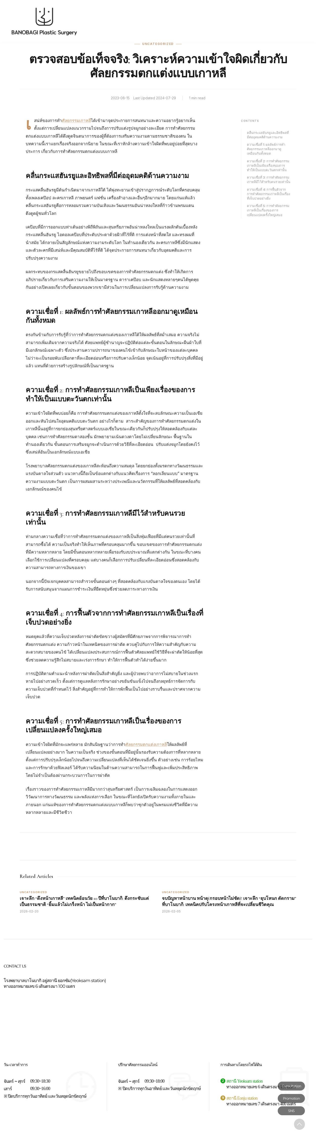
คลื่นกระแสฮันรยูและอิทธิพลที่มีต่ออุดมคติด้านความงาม (268, 135)
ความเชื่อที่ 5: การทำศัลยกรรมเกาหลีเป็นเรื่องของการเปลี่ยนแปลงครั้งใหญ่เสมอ (268, 210)
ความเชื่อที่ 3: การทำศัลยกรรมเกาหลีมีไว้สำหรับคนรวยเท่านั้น (268, 179)
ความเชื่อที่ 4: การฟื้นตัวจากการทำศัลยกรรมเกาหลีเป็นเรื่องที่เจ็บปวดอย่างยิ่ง (268, 193)
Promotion (291, 1098)
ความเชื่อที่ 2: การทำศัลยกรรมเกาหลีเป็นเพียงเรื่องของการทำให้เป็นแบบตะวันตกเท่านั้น (268, 165)
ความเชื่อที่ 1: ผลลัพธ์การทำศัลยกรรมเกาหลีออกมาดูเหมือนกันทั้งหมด (266, 149)
